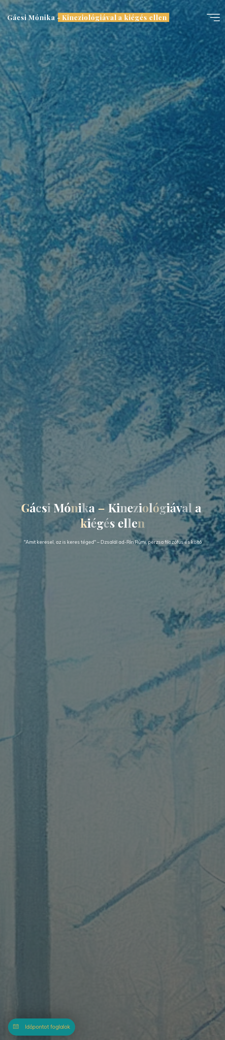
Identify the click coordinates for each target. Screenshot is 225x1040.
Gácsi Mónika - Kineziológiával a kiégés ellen (87, 17)
